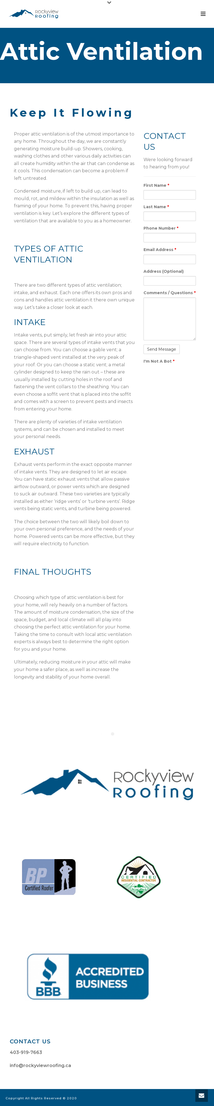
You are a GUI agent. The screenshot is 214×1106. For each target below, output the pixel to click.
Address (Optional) (164, 271)
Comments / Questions (170, 292)
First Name (156, 185)
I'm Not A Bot (159, 361)
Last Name (156, 206)
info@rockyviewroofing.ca (40, 1065)
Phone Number (161, 228)
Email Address (160, 249)
